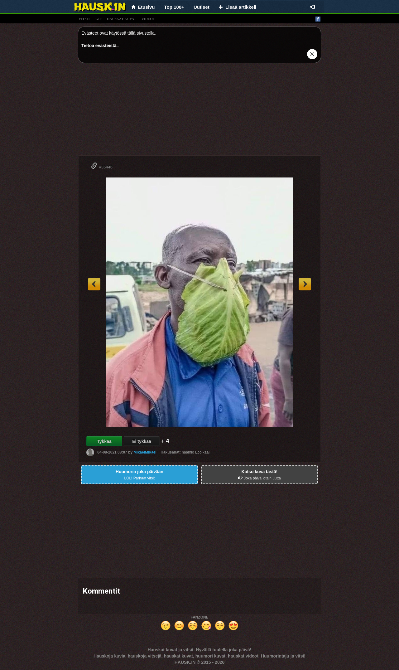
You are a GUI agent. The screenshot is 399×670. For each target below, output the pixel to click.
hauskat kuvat (121, 19)
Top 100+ (174, 7)
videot (148, 19)
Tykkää (104, 441)
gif (98, 19)
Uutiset (201, 7)
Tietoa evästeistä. (99, 45)
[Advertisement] (199, 111)
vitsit (84, 19)
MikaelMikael (144, 452)
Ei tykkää (141, 441)
